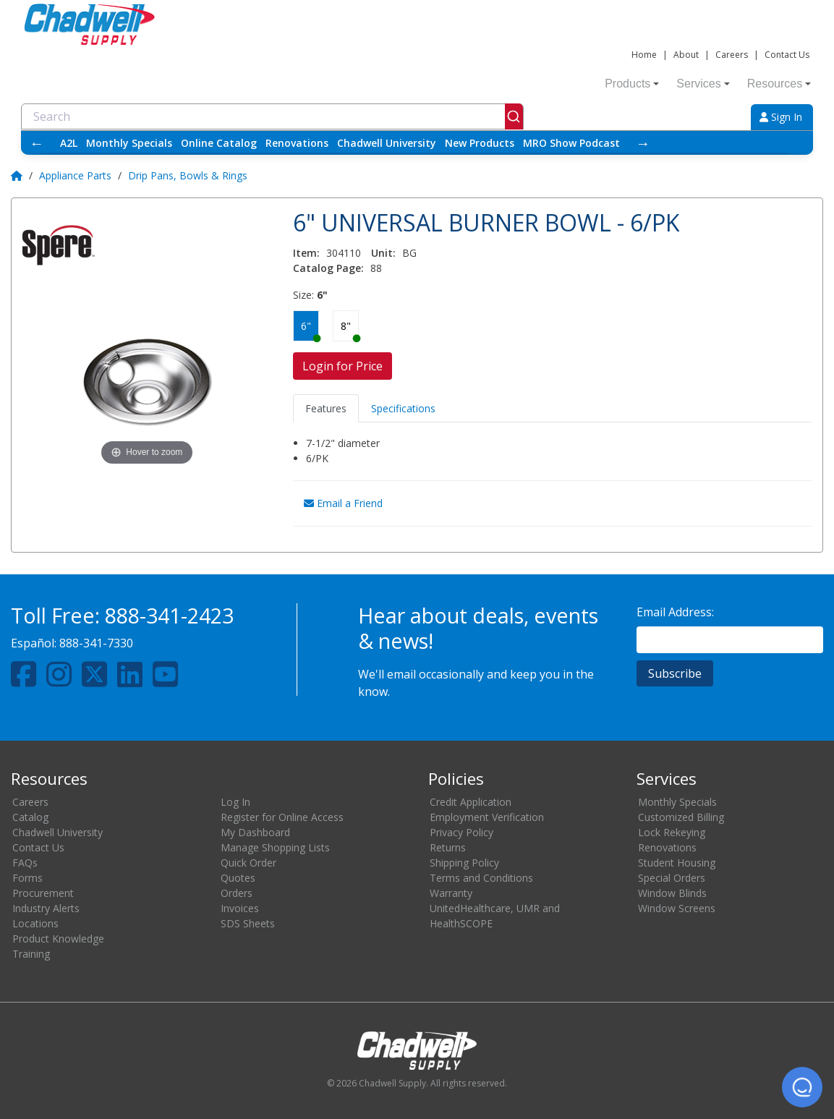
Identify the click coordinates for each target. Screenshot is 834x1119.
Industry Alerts (46, 908)
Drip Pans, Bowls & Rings (187, 175)
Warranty (451, 893)
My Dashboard (255, 832)
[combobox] (272, 116)
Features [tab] (325, 408)
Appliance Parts (75, 175)
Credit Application (470, 802)
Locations (35, 923)
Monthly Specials (129, 143)
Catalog (30, 817)
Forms (27, 878)
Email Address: (675, 612)
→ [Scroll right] (643, 143)
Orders (236, 893)
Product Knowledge (58, 938)
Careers (731, 54)
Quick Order (248, 862)
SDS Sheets (248, 923)
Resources (779, 83)
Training (31, 954)
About (686, 54)
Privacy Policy (461, 832)
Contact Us (787, 54)
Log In (235, 802)
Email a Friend (343, 503)
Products (632, 83)
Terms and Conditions (481, 878)
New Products (479, 143)
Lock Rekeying (671, 832)
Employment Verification (487, 817)
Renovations (296, 143)
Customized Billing (681, 817)
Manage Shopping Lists (275, 847)
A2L (68, 143)
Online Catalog (219, 143)
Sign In (780, 117)
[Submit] (514, 116)
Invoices (240, 908)
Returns (448, 847)
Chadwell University (386, 143)
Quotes (238, 878)
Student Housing (676, 862)
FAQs (25, 862)
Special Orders (671, 878)
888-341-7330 (96, 643)
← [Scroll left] (37, 143)
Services (702, 83)
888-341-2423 (169, 615)
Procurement (43, 893)
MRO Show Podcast (571, 143)
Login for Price (342, 366)
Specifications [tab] (403, 408)
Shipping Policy (464, 862)
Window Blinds (672, 893)
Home (644, 54)
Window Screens (676, 908)
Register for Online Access (282, 817)
